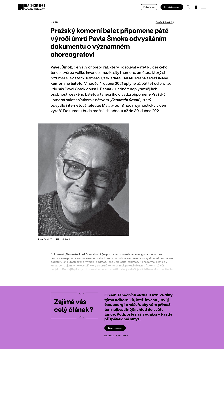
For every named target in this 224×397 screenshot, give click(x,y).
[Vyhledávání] (188, 7)
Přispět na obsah (115, 328)
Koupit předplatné (171, 7)
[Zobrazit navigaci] (203, 7)
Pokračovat (109, 335)
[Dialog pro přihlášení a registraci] (196, 7)
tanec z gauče (164, 22)
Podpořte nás (149, 7)
